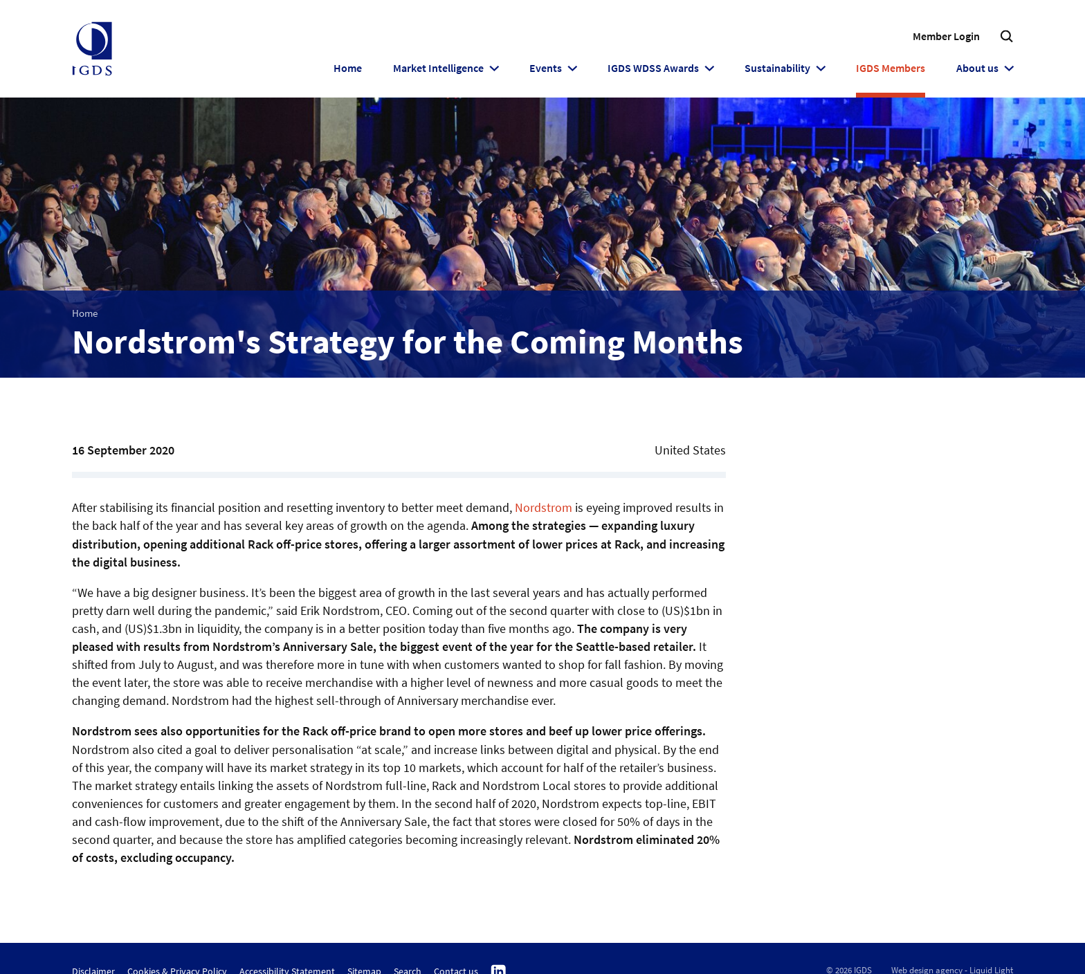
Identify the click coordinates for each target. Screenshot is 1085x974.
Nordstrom (543, 507)
